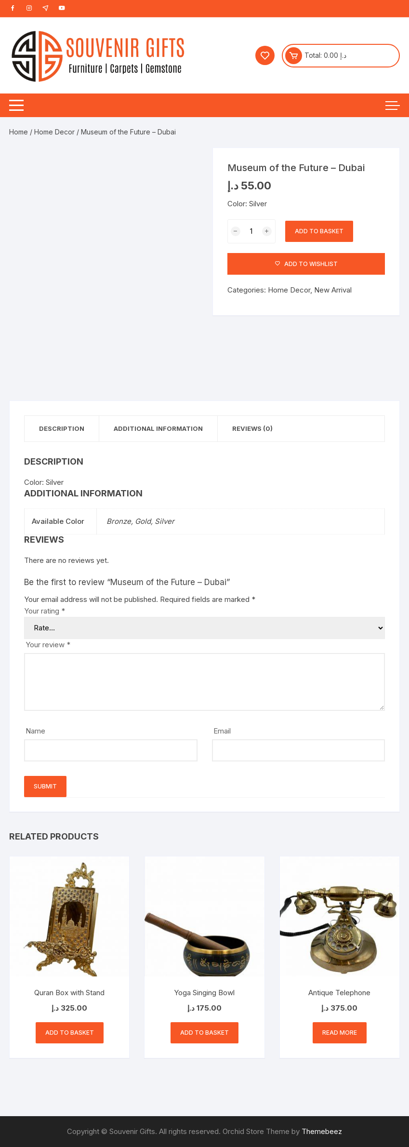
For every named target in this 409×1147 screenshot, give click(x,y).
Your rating (44, 610)
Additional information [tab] (158, 428)
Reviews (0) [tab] (252, 428)
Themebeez (322, 1131)
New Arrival (333, 289)
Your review (48, 644)
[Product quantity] (251, 231)
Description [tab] (61, 428)
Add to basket (319, 231)
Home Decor (54, 132)
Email (222, 730)
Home (18, 132)
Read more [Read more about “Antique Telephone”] (339, 1032)
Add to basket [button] (69, 1032)
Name (35, 730)
